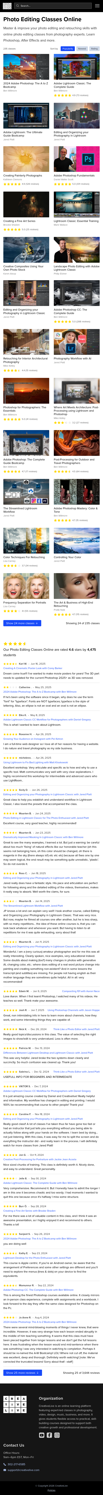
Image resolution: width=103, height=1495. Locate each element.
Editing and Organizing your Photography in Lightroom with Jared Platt (43, 877)
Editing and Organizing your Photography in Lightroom (71, 134)
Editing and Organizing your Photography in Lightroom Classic (24, 311)
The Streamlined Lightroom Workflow (20, 510)
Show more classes (22, 623)
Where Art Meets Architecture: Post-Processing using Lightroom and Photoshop (76, 410)
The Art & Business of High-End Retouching (73, 604)
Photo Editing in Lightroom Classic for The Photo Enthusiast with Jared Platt (46, 817)
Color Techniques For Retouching (24, 557)
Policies (51, 1490)
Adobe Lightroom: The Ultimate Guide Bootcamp (22, 134)
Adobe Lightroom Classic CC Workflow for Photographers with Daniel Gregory (47, 719)
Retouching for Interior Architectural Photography (25, 360)
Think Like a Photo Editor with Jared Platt (76, 1029)
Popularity (68, 48)
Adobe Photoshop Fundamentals (74, 175)
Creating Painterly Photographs (22, 175)
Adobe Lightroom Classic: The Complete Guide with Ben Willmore (40, 1182)
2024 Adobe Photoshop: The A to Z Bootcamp (25, 85)
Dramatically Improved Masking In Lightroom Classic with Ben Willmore (43, 837)
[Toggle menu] (97, 6)
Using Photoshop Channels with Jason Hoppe (74, 1010)
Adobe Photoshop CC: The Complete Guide (70, 311)
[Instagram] (57, 1435)
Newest (82, 48)
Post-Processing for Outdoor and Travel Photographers (74, 461)
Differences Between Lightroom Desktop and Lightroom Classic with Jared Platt (48, 1052)
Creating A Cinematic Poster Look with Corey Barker (32, 668)
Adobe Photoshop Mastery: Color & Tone (76, 510)
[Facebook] (49, 1435)
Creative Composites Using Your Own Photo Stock (23, 268)
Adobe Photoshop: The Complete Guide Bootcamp (24, 461)
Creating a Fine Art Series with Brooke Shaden (29, 1210)
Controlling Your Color (67, 557)
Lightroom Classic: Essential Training (76, 221)
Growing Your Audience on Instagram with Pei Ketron (33, 738)
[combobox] (53, 6)
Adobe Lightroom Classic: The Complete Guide (72, 85)
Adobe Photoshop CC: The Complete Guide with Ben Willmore (38, 1289)
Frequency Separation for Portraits (24, 602)
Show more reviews (22, 1373)
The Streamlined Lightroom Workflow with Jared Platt (33, 905)
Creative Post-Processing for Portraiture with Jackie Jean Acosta (39, 1159)
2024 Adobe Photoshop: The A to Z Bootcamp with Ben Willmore (40, 691)
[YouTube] (42, 1435)
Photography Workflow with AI (72, 358)
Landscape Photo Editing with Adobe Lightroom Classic (76, 268)
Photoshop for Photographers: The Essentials (24, 409)
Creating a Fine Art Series (19, 221)
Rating (94, 48)
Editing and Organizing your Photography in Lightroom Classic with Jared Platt (47, 794)
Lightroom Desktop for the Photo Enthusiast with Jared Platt (37, 1257)
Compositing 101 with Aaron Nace (81, 991)
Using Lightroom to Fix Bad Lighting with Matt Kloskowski (35, 762)
